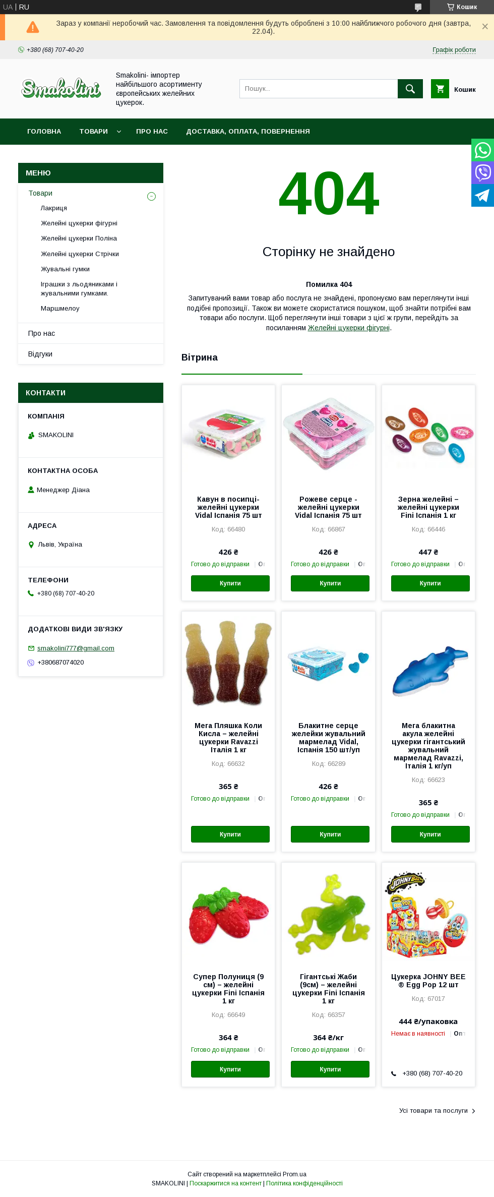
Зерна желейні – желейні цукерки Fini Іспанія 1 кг (428, 507)
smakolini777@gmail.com (75, 648)
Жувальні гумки (65, 269)
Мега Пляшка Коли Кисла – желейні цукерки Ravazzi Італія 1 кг (228, 738)
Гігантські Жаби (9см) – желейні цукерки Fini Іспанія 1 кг (328, 989)
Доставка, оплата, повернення (248, 131)
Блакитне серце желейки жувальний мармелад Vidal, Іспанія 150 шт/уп (328, 738)
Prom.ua (294, 1174)
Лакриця (54, 208)
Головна (44, 131)
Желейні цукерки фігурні (349, 328)
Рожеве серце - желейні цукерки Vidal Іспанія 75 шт (328, 507)
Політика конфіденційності (304, 1183)
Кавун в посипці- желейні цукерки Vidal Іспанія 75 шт (228, 507)
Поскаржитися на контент (226, 1183)
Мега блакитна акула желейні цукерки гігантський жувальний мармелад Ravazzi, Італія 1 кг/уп (428, 746)
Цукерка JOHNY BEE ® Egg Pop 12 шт (428, 981)
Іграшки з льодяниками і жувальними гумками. (79, 288)
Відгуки (40, 354)
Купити (230, 583)
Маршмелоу (60, 308)
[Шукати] (410, 88)
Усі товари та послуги (433, 1110)
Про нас (152, 131)
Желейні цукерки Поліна (79, 238)
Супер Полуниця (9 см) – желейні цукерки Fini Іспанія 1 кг (228, 989)
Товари (93, 131)
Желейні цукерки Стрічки (80, 254)
